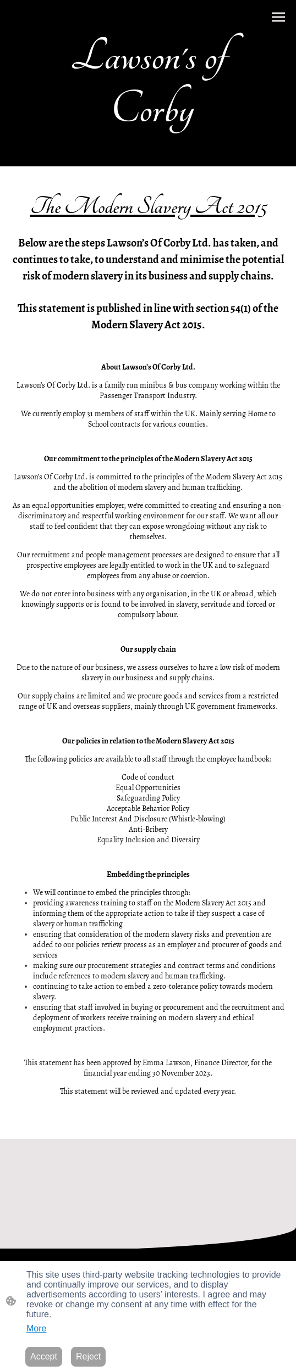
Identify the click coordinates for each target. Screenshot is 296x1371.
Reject (88, 1356)
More (36, 1328)
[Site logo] (148, 144)
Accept (43, 1356)
